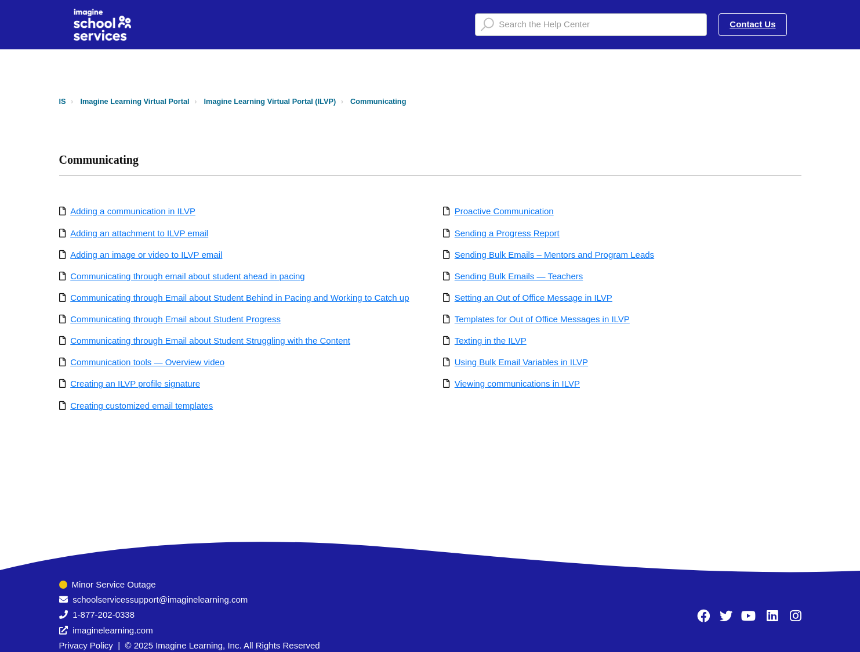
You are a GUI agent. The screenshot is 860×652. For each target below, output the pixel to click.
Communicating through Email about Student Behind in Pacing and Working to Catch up (239, 297)
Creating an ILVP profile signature (135, 383)
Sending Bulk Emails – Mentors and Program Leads (554, 255)
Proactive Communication (504, 211)
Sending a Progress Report (507, 233)
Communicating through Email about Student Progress (175, 319)
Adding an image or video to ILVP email (146, 255)
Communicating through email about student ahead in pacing (187, 276)
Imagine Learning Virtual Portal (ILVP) (270, 101)
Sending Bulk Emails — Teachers (519, 276)
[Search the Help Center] (591, 24)
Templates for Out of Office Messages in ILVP (542, 319)
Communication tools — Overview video (147, 362)
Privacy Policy (86, 645)
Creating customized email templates (141, 405)
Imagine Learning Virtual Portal (134, 101)
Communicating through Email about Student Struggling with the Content (210, 340)
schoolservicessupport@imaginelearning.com (160, 599)
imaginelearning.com (112, 630)
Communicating (378, 101)
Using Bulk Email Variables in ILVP (521, 362)
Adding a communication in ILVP (132, 211)
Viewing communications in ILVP (517, 383)
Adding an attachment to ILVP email (139, 233)
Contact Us (752, 24)
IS (62, 101)
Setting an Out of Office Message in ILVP (533, 297)
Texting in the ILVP (491, 340)
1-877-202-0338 (103, 614)
